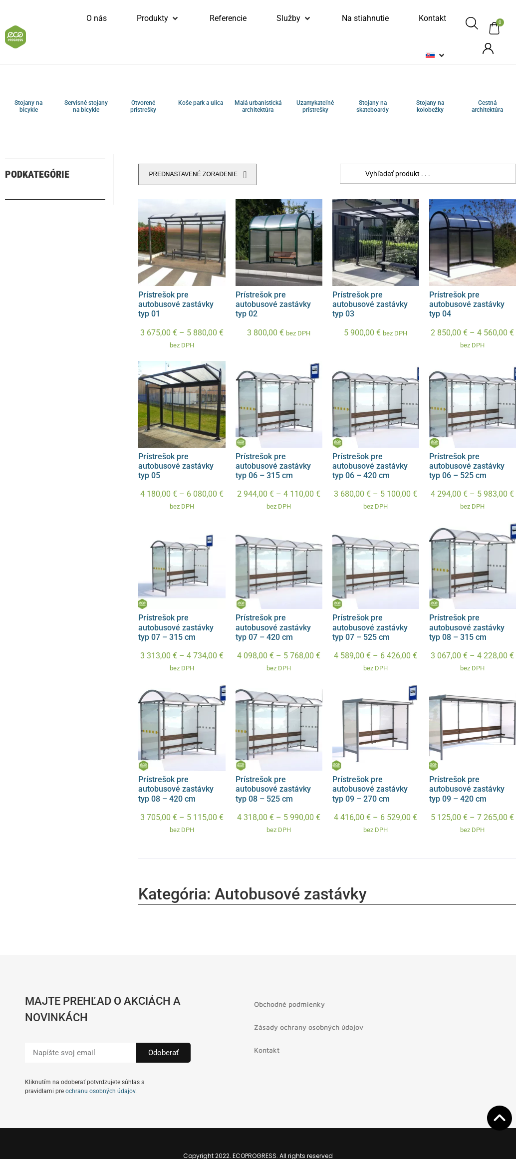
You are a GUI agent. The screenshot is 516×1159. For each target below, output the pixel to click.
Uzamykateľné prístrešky (315, 106)
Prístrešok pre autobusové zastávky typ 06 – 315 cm (273, 466)
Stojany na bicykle (28, 106)
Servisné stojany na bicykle (86, 106)
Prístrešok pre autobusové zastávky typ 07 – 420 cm (273, 627)
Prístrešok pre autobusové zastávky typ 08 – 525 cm (273, 789)
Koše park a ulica (200, 102)
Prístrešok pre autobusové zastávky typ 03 (370, 304)
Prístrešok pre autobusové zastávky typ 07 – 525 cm (370, 627)
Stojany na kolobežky (430, 106)
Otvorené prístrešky (143, 106)
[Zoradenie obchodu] (197, 174)
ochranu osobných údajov (100, 1091)
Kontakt (266, 1050)
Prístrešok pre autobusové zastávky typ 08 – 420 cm (176, 789)
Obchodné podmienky (289, 1004)
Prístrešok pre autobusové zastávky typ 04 (467, 304)
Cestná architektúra (487, 106)
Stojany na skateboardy (372, 106)
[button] (158, 18)
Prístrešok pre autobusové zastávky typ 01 (176, 304)
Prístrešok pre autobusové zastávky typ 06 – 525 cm (467, 466)
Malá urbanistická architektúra (258, 106)
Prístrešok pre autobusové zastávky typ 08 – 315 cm (467, 627)
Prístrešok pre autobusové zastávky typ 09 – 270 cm (370, 789)
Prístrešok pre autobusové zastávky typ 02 (273, 304)
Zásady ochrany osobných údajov (308, 1027)
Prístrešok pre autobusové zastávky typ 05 (176, 466)
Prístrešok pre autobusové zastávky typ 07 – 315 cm (176, 627)
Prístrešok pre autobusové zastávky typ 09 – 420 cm (467, 789)
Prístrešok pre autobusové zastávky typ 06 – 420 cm (370, 466)
